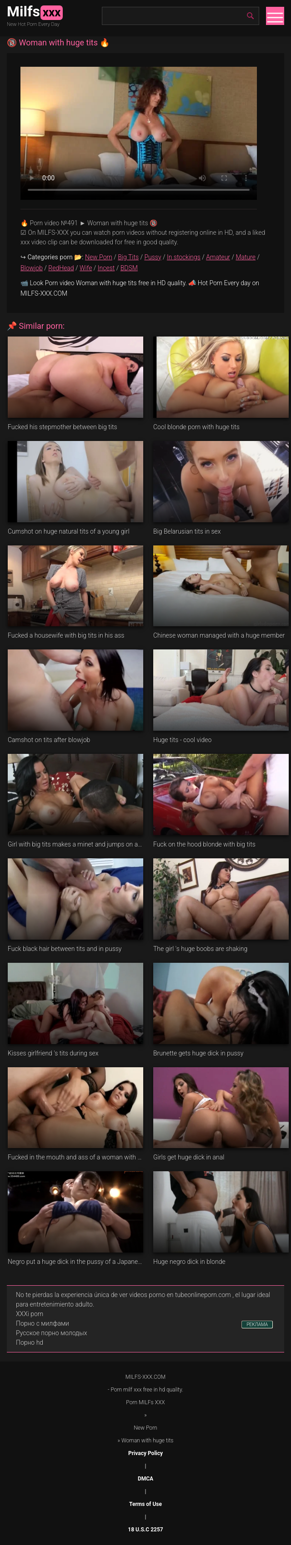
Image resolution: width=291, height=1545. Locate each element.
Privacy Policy (145, 1453)
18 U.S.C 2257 (145, 1529)
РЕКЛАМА (257, 1324)
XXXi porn (29, 1313)
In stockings (184, 257)
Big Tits (128, 257)
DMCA (145, 1479)
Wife (86, 268)
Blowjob (31, 268)
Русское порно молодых (51, 1333)
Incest (106, 268)
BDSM (129, 268)
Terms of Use (145, 1504)
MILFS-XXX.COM (145, 1377)
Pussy (152, 257)
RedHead (61, 268)
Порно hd (29, 1342)
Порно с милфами (42, 1323)
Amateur (218, 257)
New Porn (98, 257)
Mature (246, 257)
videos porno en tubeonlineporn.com (180, 1294)
